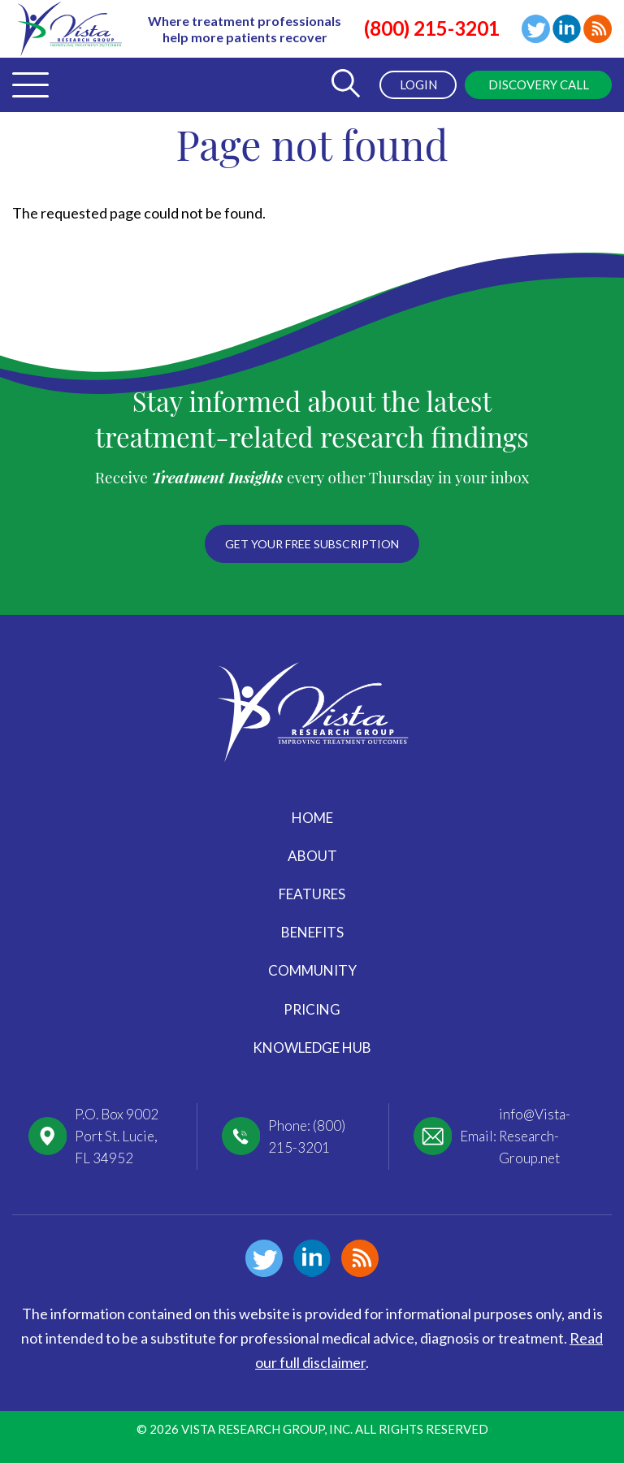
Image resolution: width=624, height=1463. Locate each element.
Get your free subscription (312, 544)
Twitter (536, 29)
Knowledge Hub (312, 1047)
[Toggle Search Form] (345, 85)
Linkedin (566, 29)
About (312, 855)
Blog (597, 29)
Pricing (312, 1009)
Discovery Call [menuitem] (538, 84)
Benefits (312, 932)
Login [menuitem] (418, 84)
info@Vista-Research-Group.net (534, 1136)
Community (312, 970)
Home (312, 817)
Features (312, 893)
